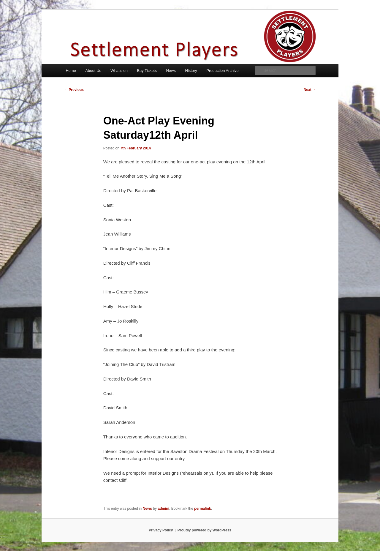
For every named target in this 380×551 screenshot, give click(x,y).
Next (310, 90)
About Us (93, 70)
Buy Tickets (146, 70)
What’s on (119, 70)
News (171, 70)
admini (163, 508)
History (191, 70)
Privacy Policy (161, 530)
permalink (202, 508)
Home (71, 70)
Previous (74, 90)
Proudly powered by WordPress (204, 530)
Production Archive (222, 70)
